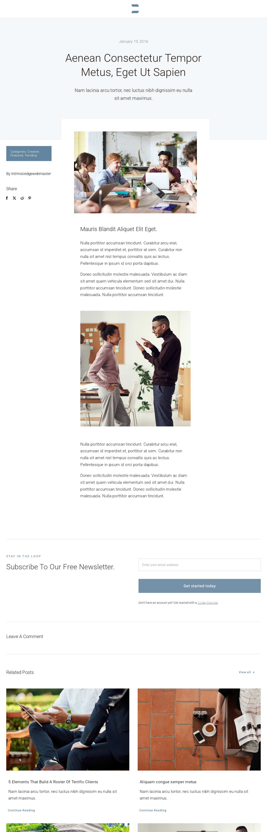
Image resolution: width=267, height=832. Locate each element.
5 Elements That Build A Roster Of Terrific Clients (53, 782)
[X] (14, 198)
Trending (30, 155)
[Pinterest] (29, 198)
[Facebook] (6, 198)
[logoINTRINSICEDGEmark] (133, 4)
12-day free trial (208, 605)
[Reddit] (22, 198)
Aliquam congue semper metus (168, 782)
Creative (33, 152)
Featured (16, 155)
